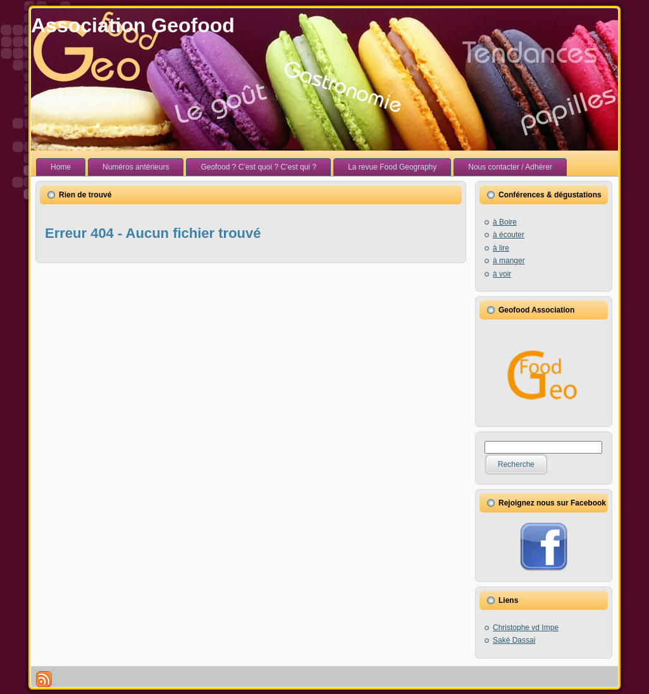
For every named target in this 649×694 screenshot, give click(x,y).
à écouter (508, 234)
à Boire (505, 222)
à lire (501, 248)
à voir (502, 274)
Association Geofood (133, 25)
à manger (509, 260)
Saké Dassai (514, 640)
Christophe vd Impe (526, 627)
